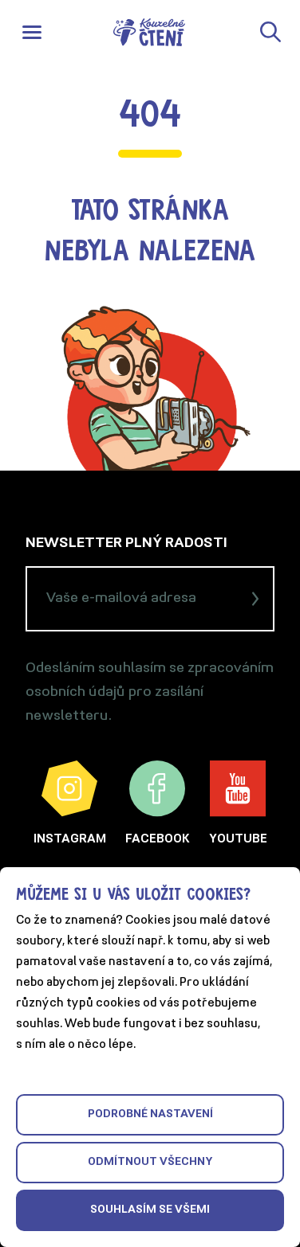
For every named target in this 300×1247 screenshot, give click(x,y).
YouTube (238, 803)
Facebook (157, 803)
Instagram (70, 803)
